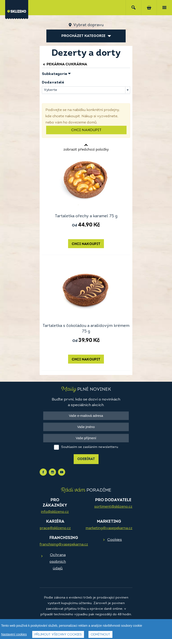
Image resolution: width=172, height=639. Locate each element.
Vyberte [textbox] (50, 90)
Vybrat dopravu (88, 25)
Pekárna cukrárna (64, 64)
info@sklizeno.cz (55, 512)
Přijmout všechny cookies (58, 634)
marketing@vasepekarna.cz (109, 528)
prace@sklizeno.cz (55, 528)
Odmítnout (100, 634)
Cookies (114, 540)
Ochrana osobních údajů (57, 561)
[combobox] (86, 90)
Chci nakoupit (86, 130)
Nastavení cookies (14, 634)
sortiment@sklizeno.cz (113, 507)
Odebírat (86, 459)
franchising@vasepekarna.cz (64, 544)
